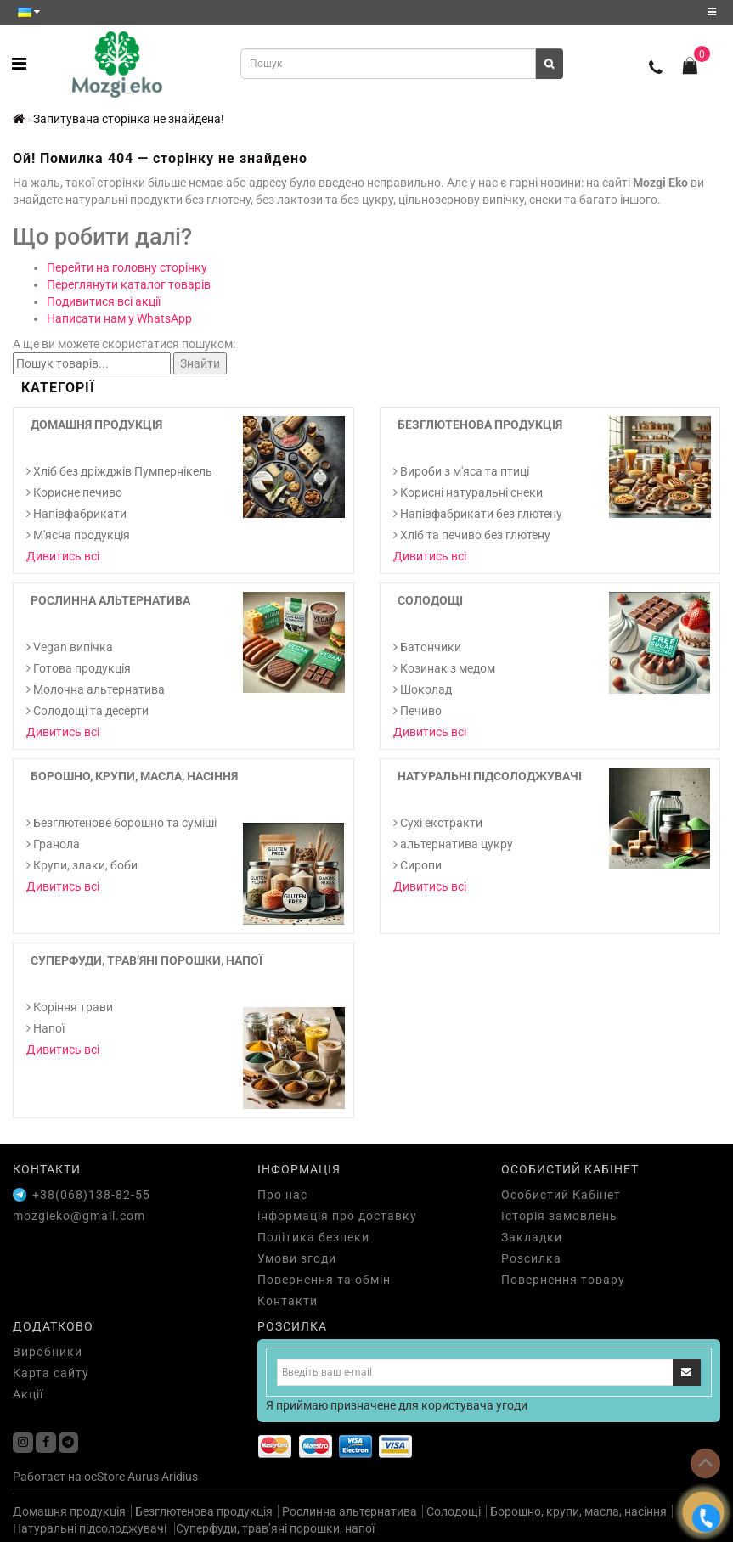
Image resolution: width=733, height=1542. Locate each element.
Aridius (179, 1476)
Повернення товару (563, 1279)
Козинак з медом (444, 668)
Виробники (47, 1352)
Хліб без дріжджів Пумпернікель (119, 471)
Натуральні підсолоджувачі (490, 776)
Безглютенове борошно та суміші (121, 823)
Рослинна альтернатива (110, 600)
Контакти (287, 1301)
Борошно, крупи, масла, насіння (134, 776)
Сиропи (417, 865)
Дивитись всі (62, 556)
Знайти (200, 363)
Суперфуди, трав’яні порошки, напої (146, 960)
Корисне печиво (74, 492)
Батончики (427, 647)
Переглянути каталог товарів (129, 284)
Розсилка (531, 1258)
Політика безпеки (313, 1237)
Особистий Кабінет (561, 1195)
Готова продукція (78, 668)
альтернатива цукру (453, 844)
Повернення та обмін (324, 1279)
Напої (45, 1028)
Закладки (531, 1237)
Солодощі (430, 600)
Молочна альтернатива (95, 689)
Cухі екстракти (437, 823)
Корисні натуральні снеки (468, 492)
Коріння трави (69, 1007)
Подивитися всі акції (104, 301)
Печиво (417, 711)
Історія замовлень (559, 1216)
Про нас (282, 1195)
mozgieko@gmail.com (79, 1216)
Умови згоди (296, 1258)
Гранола (53, 844)
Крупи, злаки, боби (82, 865)
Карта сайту (51, 1373)
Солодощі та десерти (87, 711)
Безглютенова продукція (480, 424)
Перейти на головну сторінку (127, 267)
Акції (28, 1394)
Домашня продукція (96, 424)
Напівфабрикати (76, 514)
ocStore (104, 1476)
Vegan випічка (69, 647)
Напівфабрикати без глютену (477, 514)
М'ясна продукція (78, 535)
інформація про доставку (337, 1216)
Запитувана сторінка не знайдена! (128, 119)
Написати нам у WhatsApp (119, 318)
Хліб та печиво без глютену (471, 535)
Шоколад (422, 689)
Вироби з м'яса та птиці (461, 471)
